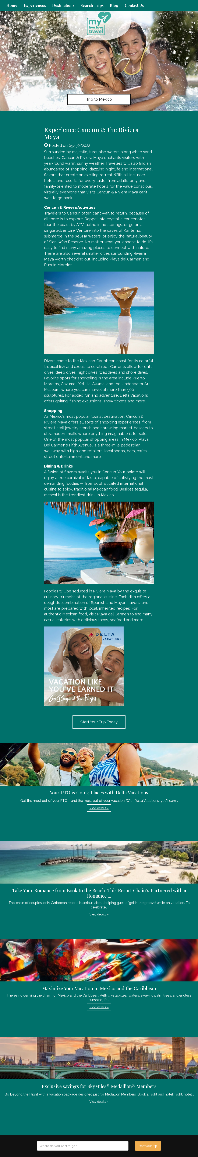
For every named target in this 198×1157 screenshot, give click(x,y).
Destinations (63, 5)
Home (11, 5)
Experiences (35, 5)
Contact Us (134, 5)
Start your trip (148, 1146)
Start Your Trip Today (99, 722)
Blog (114, 5)
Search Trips (92, 5)
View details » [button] (99, 808)
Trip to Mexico (99, 99)
